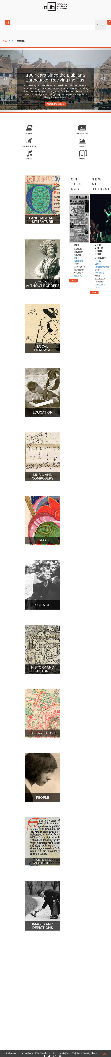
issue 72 (78, 276)
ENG (10, 41)
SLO (5, 41)
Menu (21, 41)
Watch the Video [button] (55, 104)
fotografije (99, 273)
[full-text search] (103, 25)
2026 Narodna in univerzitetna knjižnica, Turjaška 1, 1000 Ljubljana (66, 1053)
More (73, 280)
